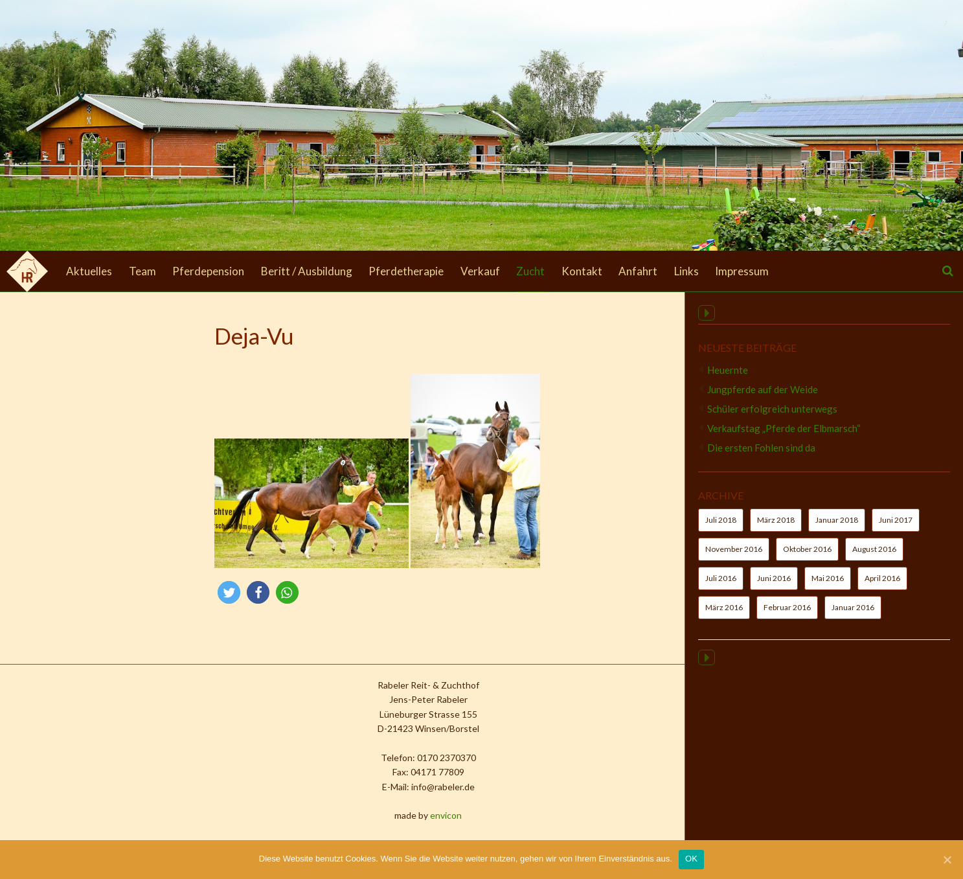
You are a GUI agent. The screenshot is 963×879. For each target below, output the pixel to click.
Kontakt (581, 271)
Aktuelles (89, 271)
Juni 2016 (774, 586)
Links (686, 271)
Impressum (742, 271)
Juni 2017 (895, 527)
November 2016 (733, 557)
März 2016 (724, 615)
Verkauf (480, 271)
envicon (360, 815)
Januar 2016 (853, 615)
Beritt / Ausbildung (306, 271)
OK (691, 858)
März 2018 (776, 527)
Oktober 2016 (807, 557)
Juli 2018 (720, 527)
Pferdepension (208, 271)
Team (142, 271)
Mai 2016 (827, 586)
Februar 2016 (787, 615)
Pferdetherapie (406, 271)
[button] (143, 592)
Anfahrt (637, 271)
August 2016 (874, 557)
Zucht (530, 271)
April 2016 (882, 586)
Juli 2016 (720, 586)
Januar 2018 (836, 527)
